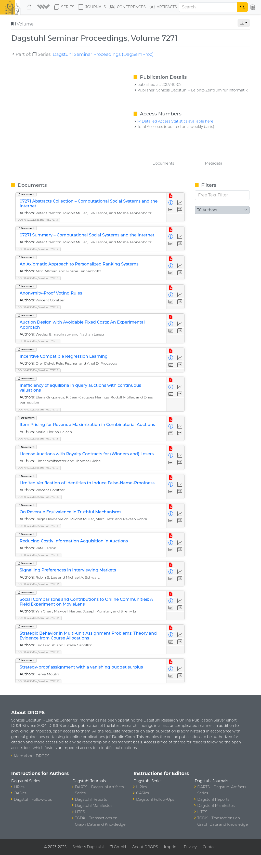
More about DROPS (31, 756)
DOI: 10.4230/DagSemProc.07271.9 (38, 467)
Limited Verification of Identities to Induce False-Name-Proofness (87, 482)
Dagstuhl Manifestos (93, 805)
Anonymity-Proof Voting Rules (51, 293)
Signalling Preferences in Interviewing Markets (68, 570)
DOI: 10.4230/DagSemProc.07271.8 (38, 438)
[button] (43, 7)
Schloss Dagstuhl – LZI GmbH (99, 847)
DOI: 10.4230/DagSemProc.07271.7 (38, 409)
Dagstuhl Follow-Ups (33, 799)
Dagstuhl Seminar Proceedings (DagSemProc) (103, 54)
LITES (80, 812)
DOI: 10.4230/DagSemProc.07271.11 (38, 526)
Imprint (171, 847)
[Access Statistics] (179, 202)
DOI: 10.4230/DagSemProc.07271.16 (38, 681)
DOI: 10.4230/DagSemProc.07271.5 (38, 341)
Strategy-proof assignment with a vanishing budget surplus (81, 667)
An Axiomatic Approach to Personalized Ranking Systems (79, 264)
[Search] (208, 7)
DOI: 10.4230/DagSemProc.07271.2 (38, 249)
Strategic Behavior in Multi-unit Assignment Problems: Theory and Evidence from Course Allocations (88, 635)
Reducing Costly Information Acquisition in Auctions (74, 541)
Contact (210, 847)
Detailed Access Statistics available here (175, 121)
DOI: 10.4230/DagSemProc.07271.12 (38, 555)
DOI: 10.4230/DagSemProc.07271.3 (38, 278)
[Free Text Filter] (222, 195)
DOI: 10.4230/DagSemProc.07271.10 (38, 497)
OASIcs (20, 793)
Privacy (190, 847)
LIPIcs (19, 787)
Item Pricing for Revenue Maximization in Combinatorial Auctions (87, 424)
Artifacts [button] (163, 7)
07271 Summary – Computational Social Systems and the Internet (87, 235)
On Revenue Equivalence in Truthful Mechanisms (70, 512)
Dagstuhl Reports (91, 799)
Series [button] (64, 7)
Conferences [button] (128, 7)
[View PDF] (170, 196)
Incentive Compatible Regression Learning (64, 356)
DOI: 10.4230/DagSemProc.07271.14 (38, 618)
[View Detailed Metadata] (170, 202)
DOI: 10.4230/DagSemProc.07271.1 (38, 219)
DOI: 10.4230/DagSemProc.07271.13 (38, 584)
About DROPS (145, 847)
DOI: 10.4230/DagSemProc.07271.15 (38, 652)
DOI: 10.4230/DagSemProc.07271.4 (38, 307)
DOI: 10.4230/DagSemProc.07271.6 (38, 370)
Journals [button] (92, 7)
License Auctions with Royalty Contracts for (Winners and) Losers (87, 453)
